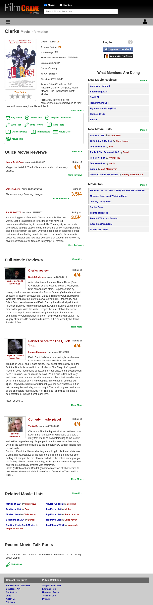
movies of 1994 (13, 504)
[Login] (145, 22)
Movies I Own (13, 514)
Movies (51, 5)
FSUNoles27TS (13, 212)
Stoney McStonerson (132, 174)
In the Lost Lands (99, 229)
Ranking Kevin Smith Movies (21, 525)
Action (93, 169)
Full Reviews (43, 131)
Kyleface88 (114, 158)
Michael (69, 509)
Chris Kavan (30, 514)
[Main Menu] (7, 22)
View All (76, 151)
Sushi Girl (95, 97)
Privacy (46, 599)
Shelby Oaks (96, 207)
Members (68, 5)
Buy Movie (16, 117)
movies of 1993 (97, 135)
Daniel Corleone (15, 281)
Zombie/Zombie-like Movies (104, 174)
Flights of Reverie (99, 213)
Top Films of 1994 (55, 525)
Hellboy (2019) (97, 114)
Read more (76, 110)
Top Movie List (13, 509)
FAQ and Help (49, 589)
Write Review (36, 125)
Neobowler (73, 525)
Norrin (112, 163)
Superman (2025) (98, 91)
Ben (27, 509)
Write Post (16, 564)
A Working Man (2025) (101, 224)
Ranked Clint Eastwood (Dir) (104, 152)
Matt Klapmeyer (109, 169)
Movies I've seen (54, 504)
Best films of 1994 (15, 520)
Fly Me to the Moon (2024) (103, 108)
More (142, 80)
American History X (100, 86)
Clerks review (38, 270)
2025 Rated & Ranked (101, 141)
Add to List (36, 117)
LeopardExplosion (15, 355)
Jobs (8, 595)
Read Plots (58, 125)
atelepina (71, 504)
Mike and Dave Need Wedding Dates (108, 196)
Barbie (93, 119)
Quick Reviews (19, 131)
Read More (76, 327)
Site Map (10, 602)
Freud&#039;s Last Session (104, 218)
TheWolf (15, 433)
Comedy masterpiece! (44, 419)
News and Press (50, 592)
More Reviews (75, 175)
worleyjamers (13, 189)
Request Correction (61, 117)
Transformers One (99, 103)
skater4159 (30, 504)
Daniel (31, 520)
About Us (11, 599)
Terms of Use (49, 595)
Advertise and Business (18, 585)
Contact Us (11, 592)
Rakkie (126, 152)
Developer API (13, 589)
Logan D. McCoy (14, 162)
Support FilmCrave (52, 585)
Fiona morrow (72, 514)
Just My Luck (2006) (100, 201)
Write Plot (16, 125)
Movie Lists (65, 131)
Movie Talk (17, 139)
